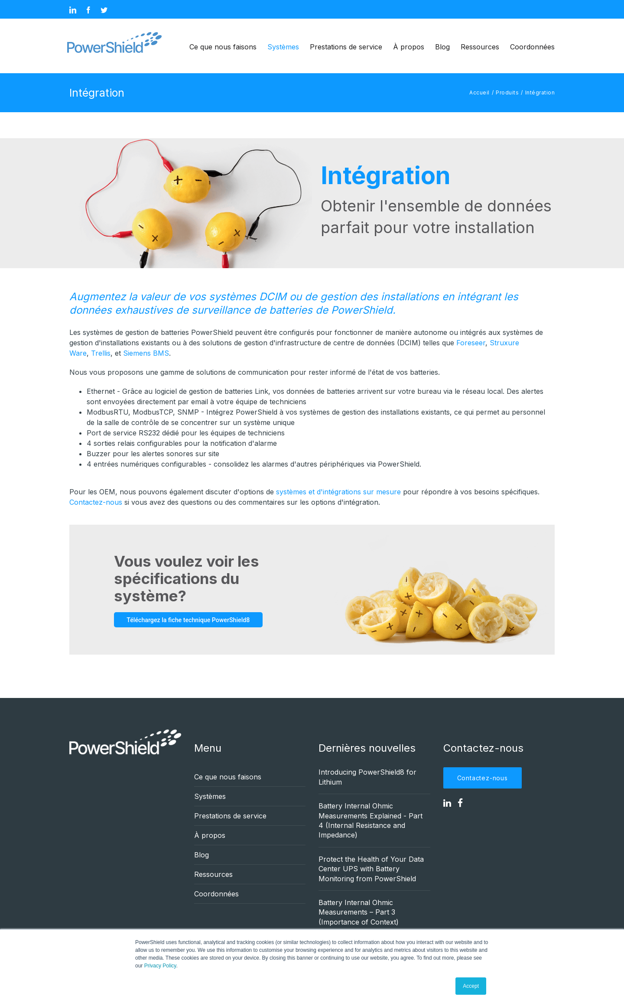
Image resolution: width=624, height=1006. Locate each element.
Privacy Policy (160, 966)
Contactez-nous (95, 502)
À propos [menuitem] (408, 46)
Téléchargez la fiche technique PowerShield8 (192, 619)
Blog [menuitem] (442, 46)
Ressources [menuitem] (480, 46)
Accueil (479, 92)
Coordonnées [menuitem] (532, 46)
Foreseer (470, 342)
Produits (507, 92)
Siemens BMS (146, 353)
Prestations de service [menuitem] (346, 46)
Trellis (100, 353)
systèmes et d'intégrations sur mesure (338, 491)
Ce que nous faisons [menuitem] (223, 46)
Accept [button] (471, 986)
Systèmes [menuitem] (283, 46)
